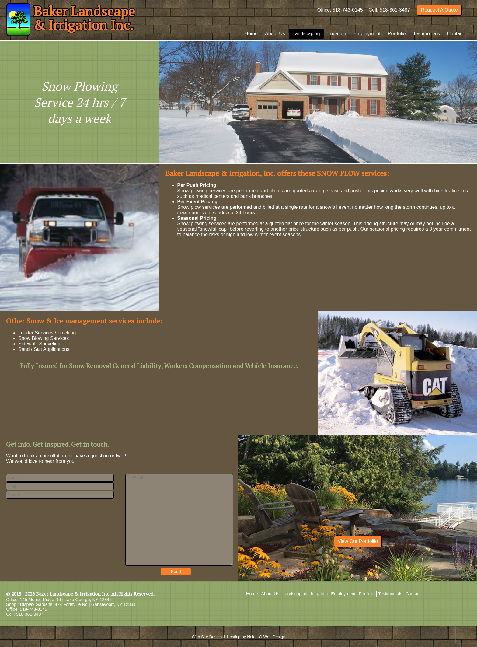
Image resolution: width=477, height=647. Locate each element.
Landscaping (306, 33)
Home (251, 33)
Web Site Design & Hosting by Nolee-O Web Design (238, 637)
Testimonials (426, 33)
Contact (455, 33)
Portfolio (397, 33)
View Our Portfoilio (358, 541)
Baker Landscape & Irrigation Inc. (73, 594)
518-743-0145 (348, 9)
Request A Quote (439, 9)
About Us (275, 33)
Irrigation (336, 33)
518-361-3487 (395, 9)
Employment (367, 33)
